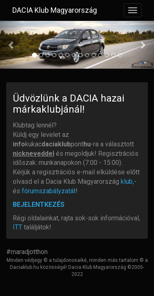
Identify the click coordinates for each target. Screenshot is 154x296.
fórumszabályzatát (49, 191)
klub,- (128, 181)
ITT (17, 227)
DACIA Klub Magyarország (54, 10)
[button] (11, 45)
